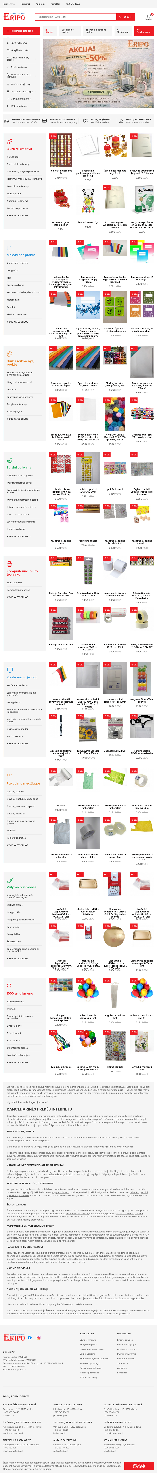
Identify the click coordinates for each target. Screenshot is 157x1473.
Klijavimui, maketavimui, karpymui (24, 178)
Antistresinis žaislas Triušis (61, 542)
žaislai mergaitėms (117, 1216)
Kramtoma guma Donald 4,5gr (61, 223)
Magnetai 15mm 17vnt (115, 751)
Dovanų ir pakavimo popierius (22, 799)
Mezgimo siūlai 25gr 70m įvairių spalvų (142, 436)
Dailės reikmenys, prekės (18, 59)
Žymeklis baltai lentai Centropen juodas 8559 (61, 753)
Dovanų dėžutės (15, 791)
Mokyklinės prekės (20, 50)
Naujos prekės (68, 31)
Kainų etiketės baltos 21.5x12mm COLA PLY (142, 646)
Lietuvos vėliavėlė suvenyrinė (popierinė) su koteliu (61, 702)
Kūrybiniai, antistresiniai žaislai (22, 499)
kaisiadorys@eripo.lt (114, 1433)
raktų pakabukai (135, 1298)
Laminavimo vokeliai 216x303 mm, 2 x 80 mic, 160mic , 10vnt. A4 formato (88, 703)
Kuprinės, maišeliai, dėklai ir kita (23, 292)
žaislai (69, 1174)
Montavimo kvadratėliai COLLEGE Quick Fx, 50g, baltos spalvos (115, 913)
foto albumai (105, 1298)
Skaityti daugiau (43, 1469)
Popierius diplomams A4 (61, 172)
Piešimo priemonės (17, 314)
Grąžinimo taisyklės (126, 1349)
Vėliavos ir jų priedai (17, 729)
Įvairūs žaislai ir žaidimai (19, 482)
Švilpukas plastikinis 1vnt (61, 1068)
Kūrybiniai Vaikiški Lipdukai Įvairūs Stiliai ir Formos (142, 492)
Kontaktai (55, 4)
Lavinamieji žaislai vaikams (21, 521)
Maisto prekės (14, 193)
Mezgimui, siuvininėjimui (19, 382)
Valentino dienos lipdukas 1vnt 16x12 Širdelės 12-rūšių (61, 492)
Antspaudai (13, 157)
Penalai (11, 307)
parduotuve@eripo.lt (13, 1433)
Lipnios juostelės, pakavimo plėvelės (21, 822)
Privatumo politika (126, 1358)
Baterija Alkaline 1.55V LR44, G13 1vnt (88, 594)
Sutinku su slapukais (139, 1466)
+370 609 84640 (11, 1412)
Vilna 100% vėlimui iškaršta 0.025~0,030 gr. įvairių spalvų (115, 437)
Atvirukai (11, 1009)
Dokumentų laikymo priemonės (23, 171)
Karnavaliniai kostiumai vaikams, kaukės (24, 491)
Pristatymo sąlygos (126, 1344)
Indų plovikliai (14, 912)
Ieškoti (127, 16)
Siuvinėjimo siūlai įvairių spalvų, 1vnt (114, 384)
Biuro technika (14, 582)
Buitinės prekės (15, 905)
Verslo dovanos (15, 736)
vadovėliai (24, 1195)
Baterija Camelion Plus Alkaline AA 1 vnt (61, 594)
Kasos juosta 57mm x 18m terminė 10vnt (115, 594)
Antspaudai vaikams (17, 263)
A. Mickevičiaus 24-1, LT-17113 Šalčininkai (22, 1426)
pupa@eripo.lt (60, 1415)
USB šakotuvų (14, 1237)
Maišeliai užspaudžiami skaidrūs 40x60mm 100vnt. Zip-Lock (61, 913)
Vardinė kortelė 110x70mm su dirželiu (142, 752)
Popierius (11, 389)
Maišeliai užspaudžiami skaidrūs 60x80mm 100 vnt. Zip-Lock (61, 964)
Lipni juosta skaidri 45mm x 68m (88, 856)
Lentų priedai (13, 702)
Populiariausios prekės (96, 31)
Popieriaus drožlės (16, 838)
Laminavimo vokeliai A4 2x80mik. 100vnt (88, 752)
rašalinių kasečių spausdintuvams (74, 1237)
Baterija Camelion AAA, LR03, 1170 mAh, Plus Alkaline (142, 596)
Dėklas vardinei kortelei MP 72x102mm (115, 700)
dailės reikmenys (56, 1174)
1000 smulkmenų (19, 106)
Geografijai (12, 270)
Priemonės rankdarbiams (20, 397)
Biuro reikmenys (19, 43)
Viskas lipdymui (15, 411)
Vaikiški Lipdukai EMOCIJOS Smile (88, 490)
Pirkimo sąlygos (125, 1339)
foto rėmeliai (119, 1298)
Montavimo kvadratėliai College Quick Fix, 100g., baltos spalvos (88, 964)
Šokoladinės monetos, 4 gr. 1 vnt (114, 172)
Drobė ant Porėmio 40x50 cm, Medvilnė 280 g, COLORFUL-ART (88, 437)
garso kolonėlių (31, 1237)
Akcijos (49, 31)
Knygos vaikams (15, 285)
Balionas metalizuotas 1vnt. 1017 (142, 1016)
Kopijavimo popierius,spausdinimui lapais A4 (88, 173)
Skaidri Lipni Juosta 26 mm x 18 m (115, 856)
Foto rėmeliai (13, 1040)
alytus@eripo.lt (60, 1451)
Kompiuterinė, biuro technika (19, 75)
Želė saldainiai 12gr (88, 222)
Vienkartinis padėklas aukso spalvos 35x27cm (88, 912)
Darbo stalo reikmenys (18, 164)
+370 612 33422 (111, 1430)
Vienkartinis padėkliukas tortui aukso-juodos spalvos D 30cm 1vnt (114, 964)
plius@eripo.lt (110, 1415)
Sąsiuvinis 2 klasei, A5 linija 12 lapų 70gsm (142, 330)
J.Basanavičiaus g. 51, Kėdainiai (119, 1444)
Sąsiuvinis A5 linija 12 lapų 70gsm (142, 278)
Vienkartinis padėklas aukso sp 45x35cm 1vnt (142, 963)
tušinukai (134, 1192)
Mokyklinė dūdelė (88, 541)
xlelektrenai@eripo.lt (13, 1451)
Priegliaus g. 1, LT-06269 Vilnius (68, 1409)
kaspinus (106, 1256)
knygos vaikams (60, 1192)
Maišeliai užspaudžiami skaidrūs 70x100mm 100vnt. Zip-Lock (142, 913)
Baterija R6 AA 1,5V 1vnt (61, 644)
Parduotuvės (9, 4)
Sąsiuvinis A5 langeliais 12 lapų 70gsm (88, 279)
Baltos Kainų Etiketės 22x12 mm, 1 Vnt (115, 646)
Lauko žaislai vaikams (18, 514)
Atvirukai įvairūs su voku (142, 1068)
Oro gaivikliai (13, 934)
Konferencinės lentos (18, 685)
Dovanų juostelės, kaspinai (20, 806)
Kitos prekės (13, 927)
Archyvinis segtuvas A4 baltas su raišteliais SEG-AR (115, 225)
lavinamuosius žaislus (77, 1213)
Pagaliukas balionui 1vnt (115, 1016)
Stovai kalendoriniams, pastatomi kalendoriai (24, 710)
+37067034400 (17, 1366)
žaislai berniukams (95, 1216)
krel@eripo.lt (59, 1433)
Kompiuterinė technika (18, 590)
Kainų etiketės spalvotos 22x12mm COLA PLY (88, 647)
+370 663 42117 (10, 1447)
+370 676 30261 (111, 1412)
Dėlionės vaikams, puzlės (20, 475)
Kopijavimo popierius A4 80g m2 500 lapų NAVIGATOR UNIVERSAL (142, 225)
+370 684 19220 (61, 1430)
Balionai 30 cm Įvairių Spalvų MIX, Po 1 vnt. (88, 1068)
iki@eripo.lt (8, 1415)
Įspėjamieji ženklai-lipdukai (21, 919)
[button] (21, 31)
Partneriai (25, 4)
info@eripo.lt (19, 1369)
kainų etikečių (49, 1237)
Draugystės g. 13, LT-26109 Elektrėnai (21, 1444)
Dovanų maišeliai (16, 813)
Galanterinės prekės (17, 1048)
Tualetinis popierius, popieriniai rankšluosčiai (23, 950)
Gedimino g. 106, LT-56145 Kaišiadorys (122, 1426)
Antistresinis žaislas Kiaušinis (142, 542)
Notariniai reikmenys (17, 201)
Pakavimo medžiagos (22, 91)
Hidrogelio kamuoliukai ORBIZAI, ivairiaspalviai (61, 1018)
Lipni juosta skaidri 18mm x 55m (142, 807)
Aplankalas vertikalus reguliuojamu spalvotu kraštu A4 (115, 279)
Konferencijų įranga (21, 84)
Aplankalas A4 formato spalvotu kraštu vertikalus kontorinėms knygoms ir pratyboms (61, 282)
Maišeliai (11, 830)
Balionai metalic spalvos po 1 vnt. (88, 1016)
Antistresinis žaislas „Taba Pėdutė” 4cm (115, 542)
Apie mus (40, 4)
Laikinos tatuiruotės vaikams (21, 507)
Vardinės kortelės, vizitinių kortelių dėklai (24, 720)
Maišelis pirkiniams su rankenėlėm (88, 807)
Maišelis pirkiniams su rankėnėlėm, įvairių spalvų (141, 857)
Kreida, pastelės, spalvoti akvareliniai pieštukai (20, 373)
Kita (9, 277)
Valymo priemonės (21, 98)
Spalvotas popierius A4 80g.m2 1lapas (61, 384)
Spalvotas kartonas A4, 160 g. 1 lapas (88, 384)
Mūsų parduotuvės (126, 1353)
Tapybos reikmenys (17, 404)
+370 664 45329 (61, 1447)
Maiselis (61, 805)
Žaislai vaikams (19, 67)
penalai (144, 1192)
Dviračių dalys (14, 1025)
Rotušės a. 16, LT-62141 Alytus (67, 1444)
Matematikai (13, 299)
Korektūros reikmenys (18, 186)
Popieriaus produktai (17, 208)
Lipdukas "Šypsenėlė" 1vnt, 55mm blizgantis (115, 330)
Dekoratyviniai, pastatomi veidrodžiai (20, 1017)
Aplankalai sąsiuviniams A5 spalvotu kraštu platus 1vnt (61, 332)
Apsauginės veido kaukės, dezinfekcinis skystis (20, 896)
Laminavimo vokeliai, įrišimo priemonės (21, 694)
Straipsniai (122, 31)
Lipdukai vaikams (16, 529)
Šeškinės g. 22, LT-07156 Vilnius (18, 1409)
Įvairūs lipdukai (115, 489)
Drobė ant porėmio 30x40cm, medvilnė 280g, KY (142, 386)
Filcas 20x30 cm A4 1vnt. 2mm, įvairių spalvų (61, 437)
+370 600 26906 (112, 1447)
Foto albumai (14, 1033)
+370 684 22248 (11, 1430)
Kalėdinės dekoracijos (18, 1055)
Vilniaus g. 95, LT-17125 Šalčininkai (69, 1426)
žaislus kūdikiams (125, 1213)
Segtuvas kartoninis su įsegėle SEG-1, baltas (142, 172)
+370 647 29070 (73, 4)
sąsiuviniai (12, 1195)
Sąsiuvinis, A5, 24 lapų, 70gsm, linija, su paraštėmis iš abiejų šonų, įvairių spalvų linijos (88, 333)
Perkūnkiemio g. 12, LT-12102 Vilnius (120, 1409)
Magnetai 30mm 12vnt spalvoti (142, 700)
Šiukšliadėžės (14, 941)
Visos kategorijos (19, 215)
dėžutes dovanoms (61, 1256)
